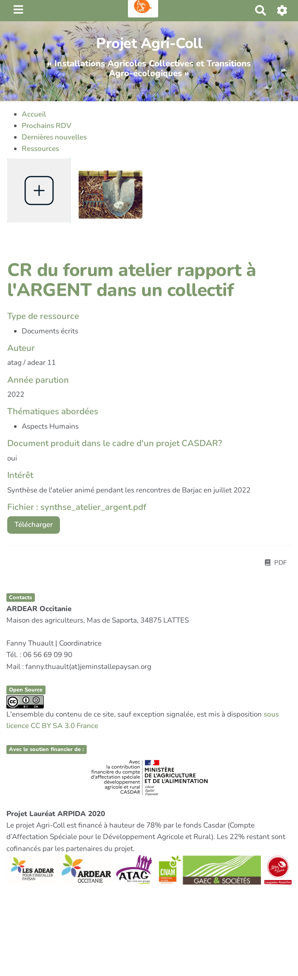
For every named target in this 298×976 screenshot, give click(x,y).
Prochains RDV (46, 126)
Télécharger (33, 524)
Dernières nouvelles (54, 137)
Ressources (40, 149)
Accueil (34, 114)
